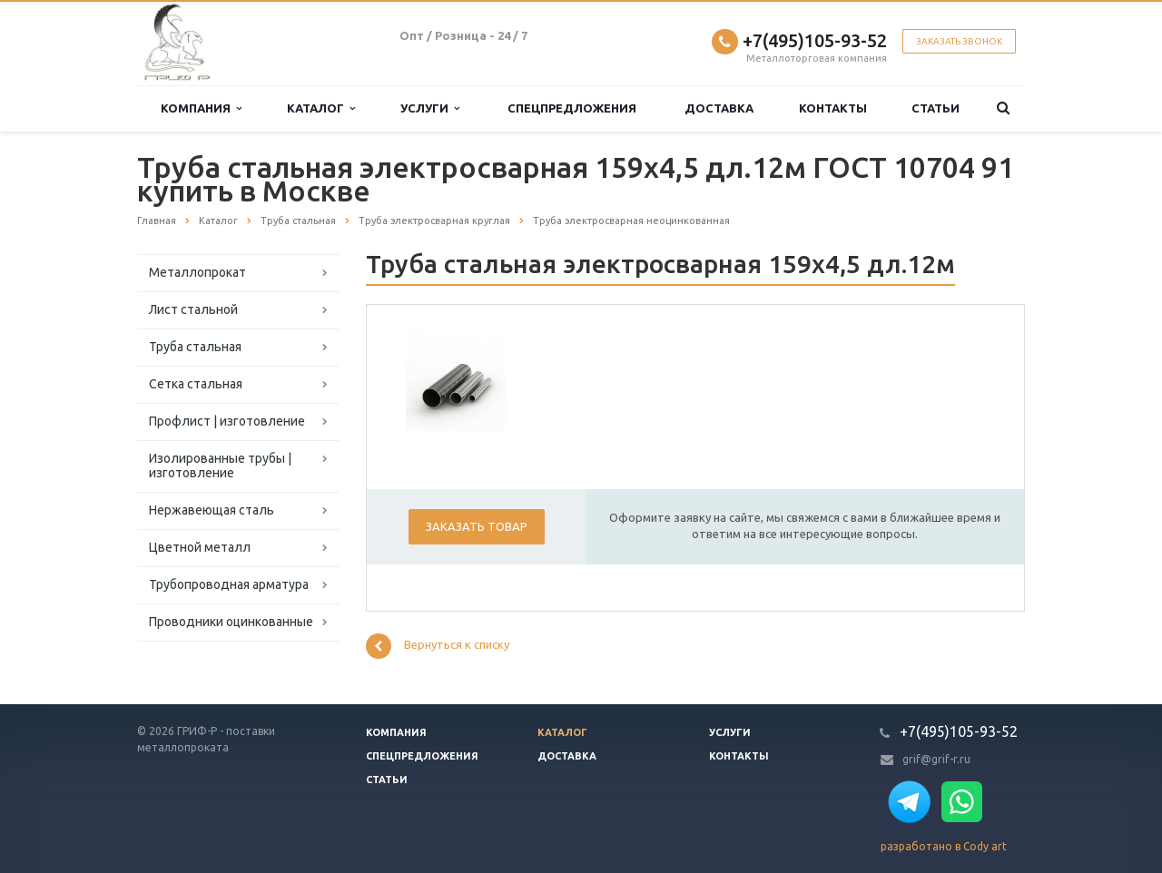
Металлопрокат (197, 272)
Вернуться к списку (437, 646)
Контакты (833, 108)
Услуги (429, 108)
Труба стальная (195, 346)
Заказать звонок (959, 41)
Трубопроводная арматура (229, 584)
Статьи (935, 108)
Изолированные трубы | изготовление (220, 465)
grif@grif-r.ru (936, 759)
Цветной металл (200, 547)
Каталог (321, 108)
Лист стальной (193, 309)
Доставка (718, 108)
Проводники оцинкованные (231, 621)
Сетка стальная (195, 384)
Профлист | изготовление (227, 421)
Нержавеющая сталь (211, 510)
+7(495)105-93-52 (815, 40)
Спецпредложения (571, 108)
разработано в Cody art (944, 846)
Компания (201, 108)
